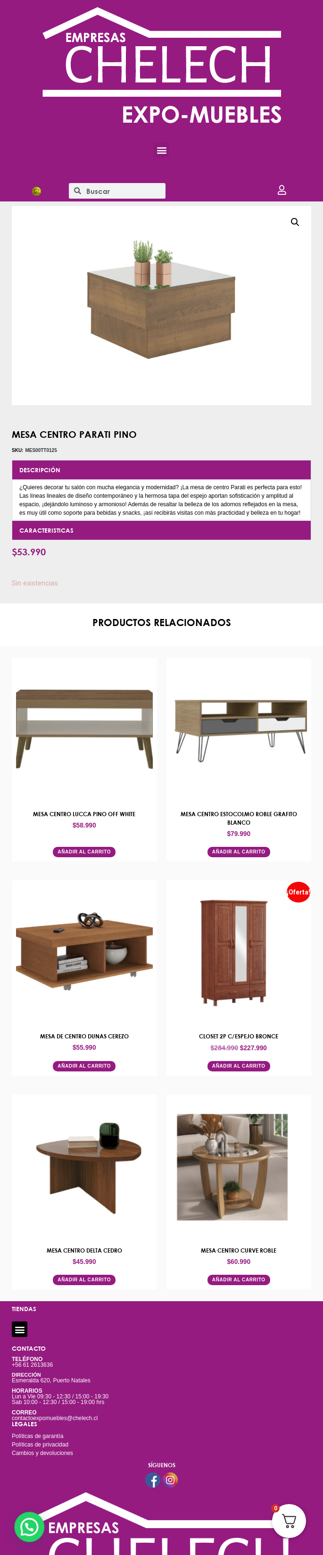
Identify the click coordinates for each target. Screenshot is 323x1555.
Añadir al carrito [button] (84, 851)
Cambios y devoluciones (42, 1453)
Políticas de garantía (37, 1436)
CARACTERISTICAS (46, 530)
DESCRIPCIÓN (39, 470)
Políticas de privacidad (40, 1444)
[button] (161, 150)
